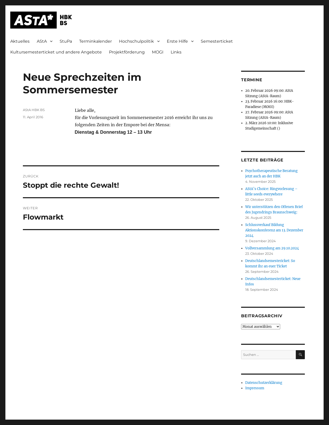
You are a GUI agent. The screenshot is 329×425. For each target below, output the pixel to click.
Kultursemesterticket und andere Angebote (56, 52)
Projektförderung (127, 52)
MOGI (157, 52)
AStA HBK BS (34, 110)
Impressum (254, 388)
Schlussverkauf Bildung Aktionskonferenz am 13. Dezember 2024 (274, 230)
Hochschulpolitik (136, 41)
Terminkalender (95, 41)
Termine (251, 79)
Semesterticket (217, 41)
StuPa (66, 41)
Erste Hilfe (177, 41)
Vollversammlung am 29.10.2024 (272, 248)
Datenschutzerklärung (263, 383)
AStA (42, 41)
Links (176, 52)
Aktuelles (20, 41)
